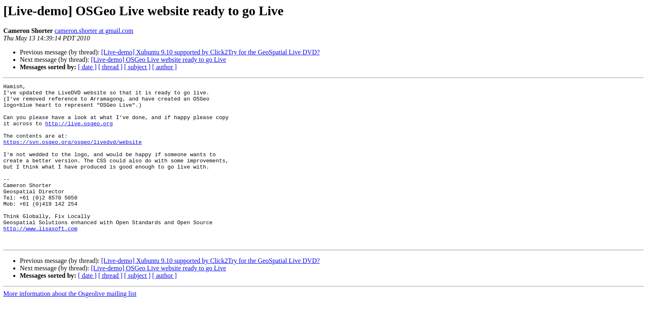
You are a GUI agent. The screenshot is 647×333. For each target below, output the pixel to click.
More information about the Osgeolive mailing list (70, 325)
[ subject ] (137, 66)
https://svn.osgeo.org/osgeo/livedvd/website (72, 154)
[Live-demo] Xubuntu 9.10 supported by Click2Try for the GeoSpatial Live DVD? (210, 52)
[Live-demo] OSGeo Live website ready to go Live (158, 59)
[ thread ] (110, 66)
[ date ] (87, 66)
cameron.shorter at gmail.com (93, 30)
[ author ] (164, 66)
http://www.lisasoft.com (40, 258)
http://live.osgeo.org (79, 132)
